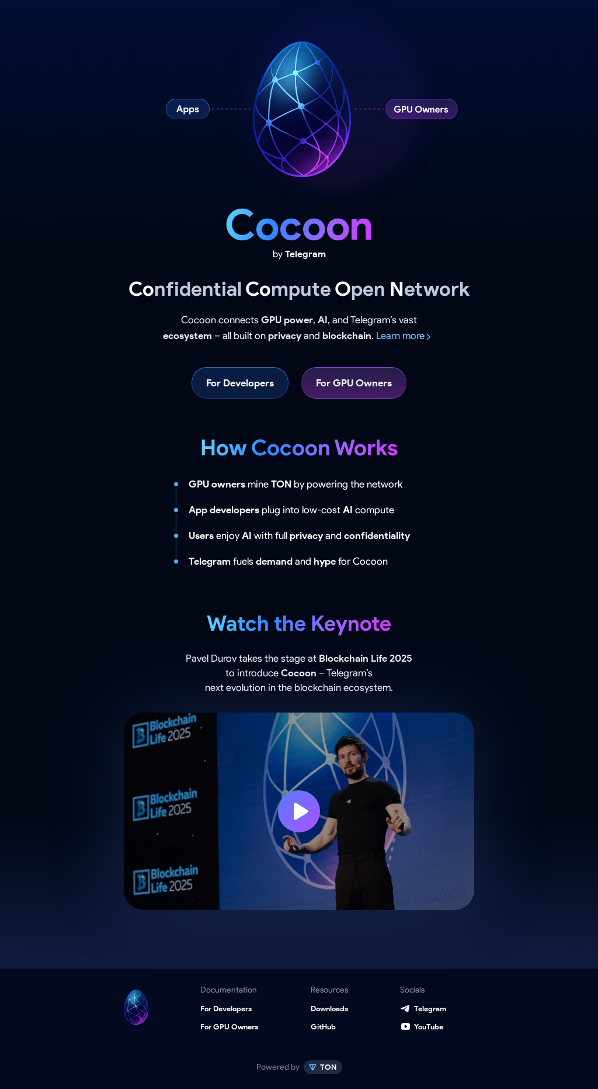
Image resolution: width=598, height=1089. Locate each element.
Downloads (329, 1008)
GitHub (323, 1026)
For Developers (240, 383)
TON (327, 1067)
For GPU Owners (354, 383)
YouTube (428, 1026)
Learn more (400, 335)
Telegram (430, 1008)
